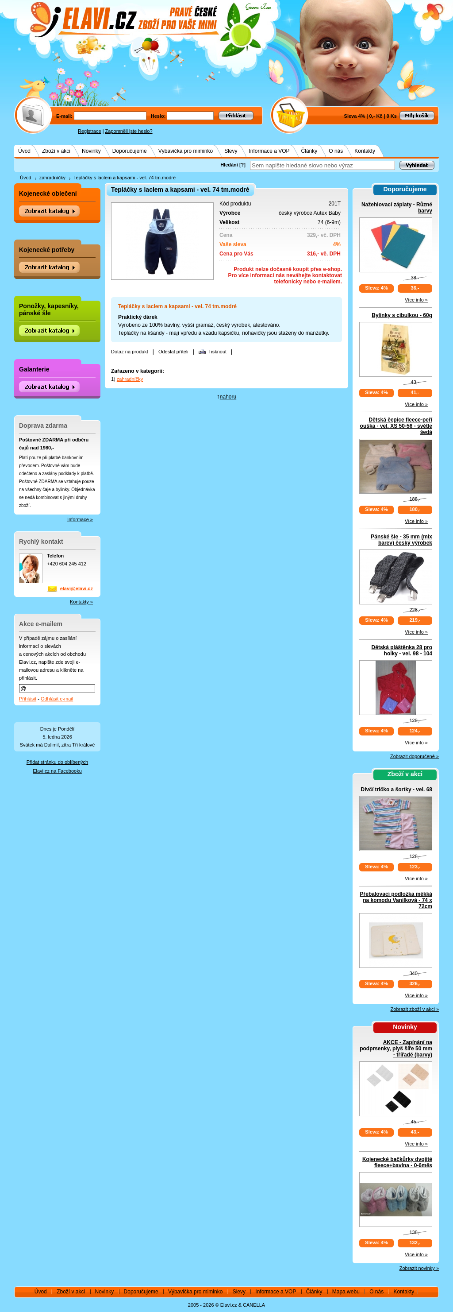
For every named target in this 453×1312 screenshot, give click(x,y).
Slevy (230, 151)
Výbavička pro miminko (185, 151)
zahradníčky (52, 177)
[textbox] (322, 165)
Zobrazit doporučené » (414, 756)
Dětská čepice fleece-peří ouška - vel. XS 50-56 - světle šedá (396, 426)
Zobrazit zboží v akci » (415, 1009)
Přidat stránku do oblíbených (57, 762)
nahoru (228, 397)
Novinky (91, 151)
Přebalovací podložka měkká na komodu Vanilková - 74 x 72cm (396, 900)
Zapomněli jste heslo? (129, 131)
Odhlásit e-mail (57, 698)
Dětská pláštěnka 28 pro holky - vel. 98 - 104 (402, 650)
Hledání (229, 164)
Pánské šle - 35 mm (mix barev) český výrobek (401, 540)
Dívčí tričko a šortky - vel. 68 (396, 789)
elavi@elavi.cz (76, 588)
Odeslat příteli (173, 351)
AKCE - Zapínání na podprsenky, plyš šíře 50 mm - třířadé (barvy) (396, 1048)
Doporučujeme (129, 151)
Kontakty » (81, 601)
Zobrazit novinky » (419, 1268)
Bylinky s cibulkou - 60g (402, 315)
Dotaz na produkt (129, 351)
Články (309, 151)
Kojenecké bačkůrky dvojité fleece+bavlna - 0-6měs (397, 1162)
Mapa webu (346, 1292)
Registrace (89, 131)
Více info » (416, 299)
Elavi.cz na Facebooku (57, 771)
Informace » (80, 519)
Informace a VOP (269, 151)
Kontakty (364, 151)
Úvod (24, 151)
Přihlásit (27, 698)
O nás (336, 151)
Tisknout (217, 351)
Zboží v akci (56, 151)
